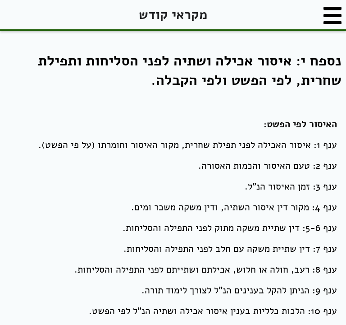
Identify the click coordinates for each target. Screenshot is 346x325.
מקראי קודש (173, 14)
